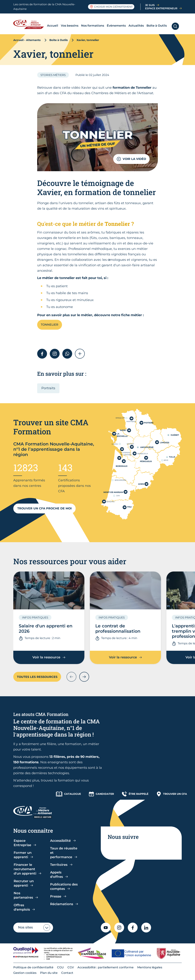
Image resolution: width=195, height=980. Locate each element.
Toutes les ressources (37, 677)
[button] (80, 354)
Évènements (116, 25)
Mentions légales (149, 967)
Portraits (48, 388)
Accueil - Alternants (27, 40)
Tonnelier (49, 324)
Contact (67, 973)
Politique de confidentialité (33, 967)
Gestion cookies (24, 973)
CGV (70, 967)
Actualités (136, 25)
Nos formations (92, 25)
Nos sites (25, 927)
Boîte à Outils (157, 25)
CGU (60, 967)
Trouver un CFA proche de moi (44, 508)
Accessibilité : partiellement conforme (105, 967)
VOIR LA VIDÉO (131, 159)
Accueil (52, 25)
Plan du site (49, 973)
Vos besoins (69, 25)
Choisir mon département (111, 6)
